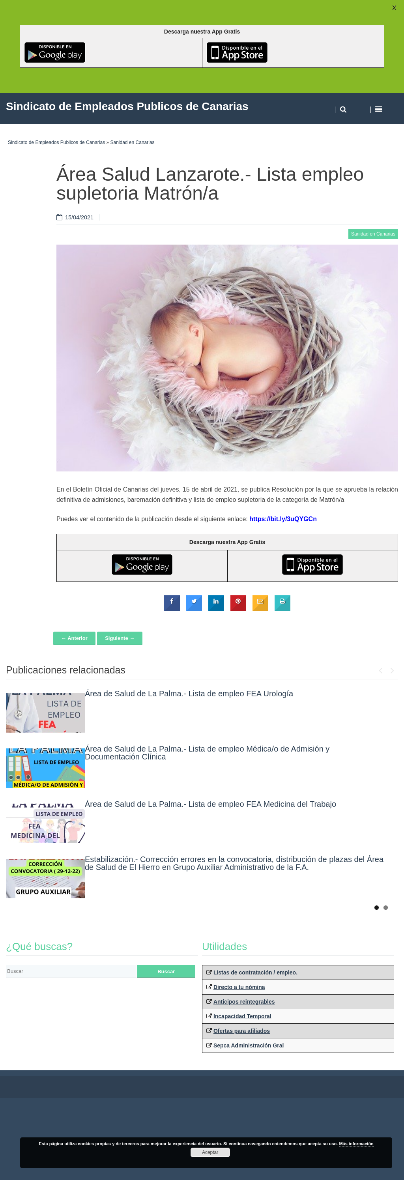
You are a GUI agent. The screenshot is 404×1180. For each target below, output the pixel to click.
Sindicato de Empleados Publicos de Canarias (56, 142)
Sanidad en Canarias (132, 142)
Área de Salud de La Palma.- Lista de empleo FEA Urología (189, 693)
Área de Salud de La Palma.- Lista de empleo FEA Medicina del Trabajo (210, 804)
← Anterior (74, 638)
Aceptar (210, 1152)
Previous (380, 669)
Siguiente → (120, 638)
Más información (356, 1143)
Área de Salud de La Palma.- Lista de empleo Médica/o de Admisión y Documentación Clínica (207, 752)
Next (392, 669)
